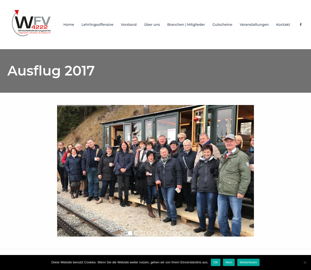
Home (68, 24)
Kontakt (283, 24)
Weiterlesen (248, 262)
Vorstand (129, 24)
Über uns (152, 24)
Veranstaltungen (254, 24)
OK (215, 262)
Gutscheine (222, 24)
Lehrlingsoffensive (97, 24)
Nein (228, 262)
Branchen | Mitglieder (186, 24)
